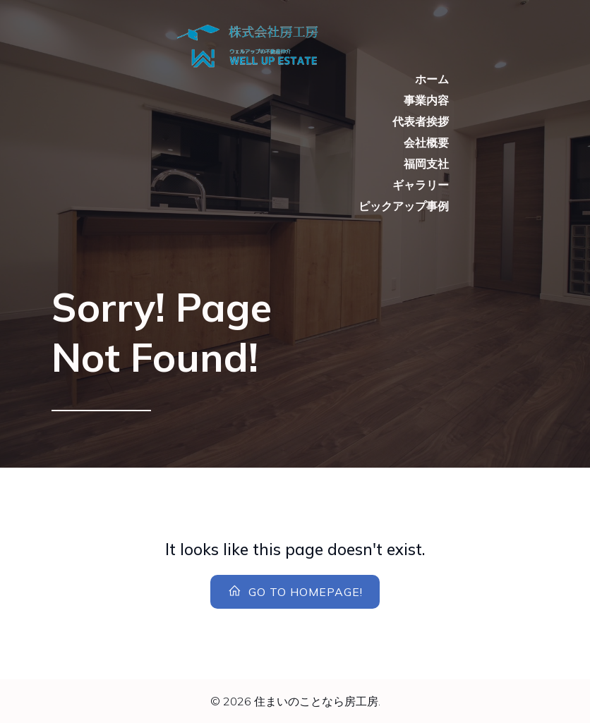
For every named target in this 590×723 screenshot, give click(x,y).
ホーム (432, 79)
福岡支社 (426, 164)
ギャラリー (420, 185)
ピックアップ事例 (404, 206)
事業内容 (426, 100)
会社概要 (426, 142)
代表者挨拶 (420, 121)
